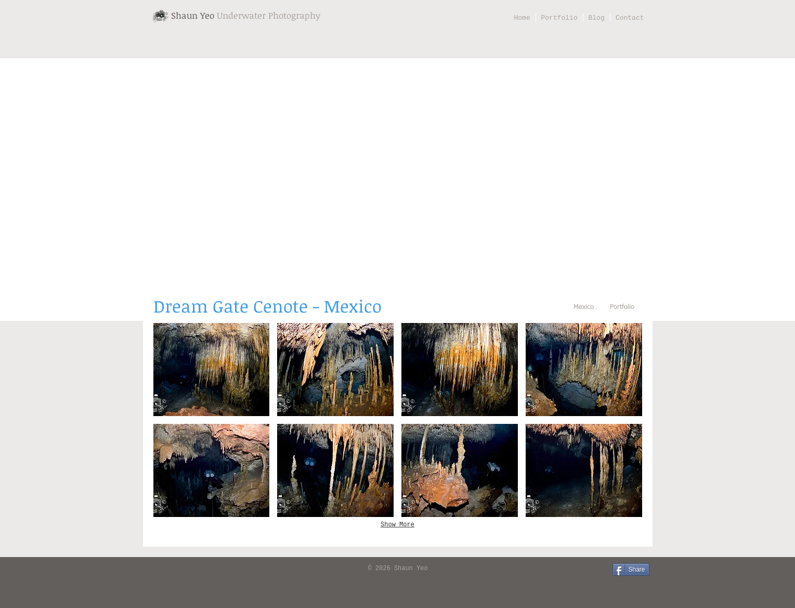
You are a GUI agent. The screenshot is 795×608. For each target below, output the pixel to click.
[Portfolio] (622, 308)
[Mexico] (584, 308)
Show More (397, 524)
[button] (211, 369)
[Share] (630, 569)
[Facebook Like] (166, 569)
